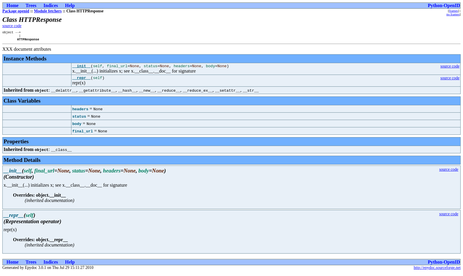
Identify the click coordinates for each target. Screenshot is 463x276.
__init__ (81, 68)
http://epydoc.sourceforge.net (437, 271)
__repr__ (81, 81)
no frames (452, 14)
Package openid (15, 11)
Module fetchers (48, 11)
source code (12, 26)
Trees (31, 5)
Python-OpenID (444, 5)
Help (70, 5)
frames (453, 10)
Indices (50, 5)
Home (12, 5)
